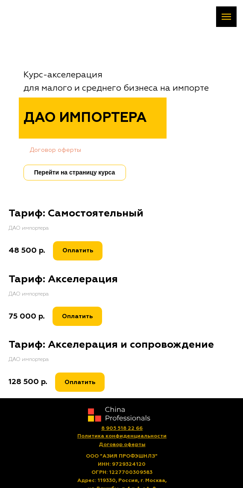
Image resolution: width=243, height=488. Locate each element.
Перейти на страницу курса (74, 172)
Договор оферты (55, 150)
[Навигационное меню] (226, 17)
